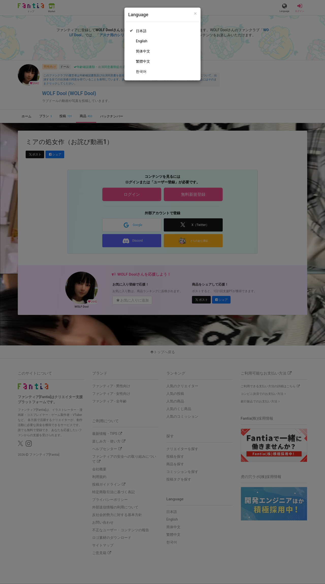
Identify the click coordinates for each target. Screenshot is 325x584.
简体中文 (143, 51)
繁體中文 (143, 61)
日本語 (141, 31)
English (141, 41)
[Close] (195, 13)
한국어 (141, 71)
